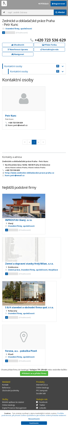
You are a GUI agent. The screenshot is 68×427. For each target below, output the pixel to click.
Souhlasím (33, 423)
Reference (6, 387)
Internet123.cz (42, 385)
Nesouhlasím (34, 419)
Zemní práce (14, 269)
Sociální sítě (41, 393)
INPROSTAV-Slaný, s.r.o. (18, 220)
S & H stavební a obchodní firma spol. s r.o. (29, 307)
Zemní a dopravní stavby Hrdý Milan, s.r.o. (29, 263)
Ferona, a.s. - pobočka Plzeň (21, 350)
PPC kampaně (41, 390)
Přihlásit (43, 3)
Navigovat (18, 54)
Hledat (60, 12)
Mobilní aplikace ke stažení (13, 402)
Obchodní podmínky (10, 390)
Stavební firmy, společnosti (18, 28)
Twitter (40, 405)
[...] (30, 12)
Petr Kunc (10, 115)
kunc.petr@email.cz (14, 175)
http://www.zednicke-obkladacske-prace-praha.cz (29, 172)
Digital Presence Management (14, 408)
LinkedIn (41, 408)
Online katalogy (42, 387)
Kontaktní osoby (31, 66)
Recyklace (53, 269)
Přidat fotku (49, 44)
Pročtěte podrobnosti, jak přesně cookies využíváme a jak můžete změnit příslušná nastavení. (34, 414)
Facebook (41, 402)
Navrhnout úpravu (18, 49)
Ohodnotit (17, 44)
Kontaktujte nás (49, 49)
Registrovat (58, 3)
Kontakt (5, 385)
